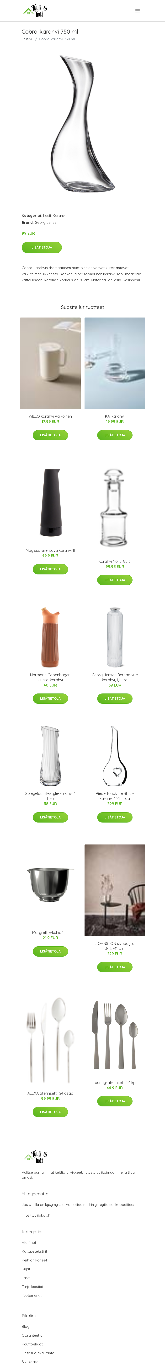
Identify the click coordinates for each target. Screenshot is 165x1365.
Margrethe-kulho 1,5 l (50, 932)
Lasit (47, 215)
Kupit (26, 1269)
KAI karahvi (114, 416)
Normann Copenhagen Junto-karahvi (50, 677)
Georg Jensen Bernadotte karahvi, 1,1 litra (115, 677)
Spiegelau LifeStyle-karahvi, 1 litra (50, 796)
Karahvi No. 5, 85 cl (114, 561)
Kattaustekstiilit (34, 1251)
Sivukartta (30, 1362)
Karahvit (60, 215)
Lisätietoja (42, 247)
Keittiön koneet (34, 1260)
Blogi (26, 1326)
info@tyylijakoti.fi (36, 1215)
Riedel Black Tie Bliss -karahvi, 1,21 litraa (115, 796)
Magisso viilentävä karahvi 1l (50, 550)
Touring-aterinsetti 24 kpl (114, 1082)
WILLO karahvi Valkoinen (50, 416)
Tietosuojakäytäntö (38, 1353)
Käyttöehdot (32, 1344)
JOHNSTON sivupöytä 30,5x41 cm (114, 946)
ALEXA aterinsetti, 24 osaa (50, 1093)
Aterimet (29, 1242)
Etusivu (27, 39)
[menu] (138, 10)
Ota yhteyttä (32, 1335)
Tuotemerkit (32, 1295)
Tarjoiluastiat (32, 1286)
